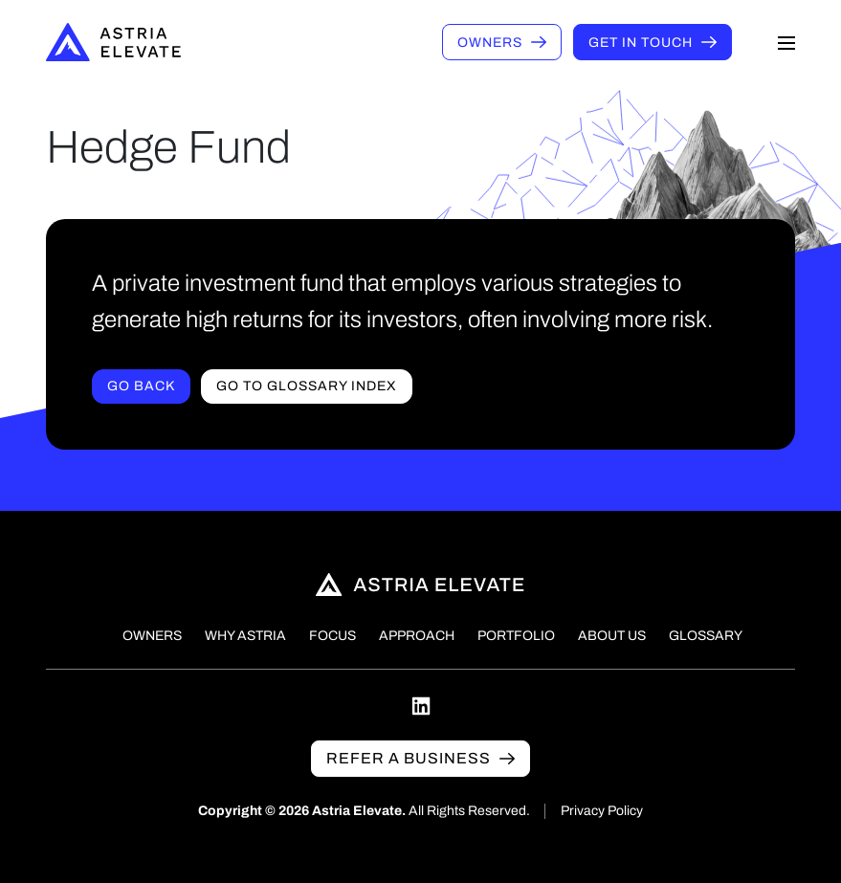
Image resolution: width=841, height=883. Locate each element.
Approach (416, 636)
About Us (612, 636)
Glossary (705, 636)
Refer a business (408, 758)
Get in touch (640, 42)
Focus (332, 636)
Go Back (141, 386)
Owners (489, 42)
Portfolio (516, 636)
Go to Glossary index (306, 386)
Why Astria (245, 636)
